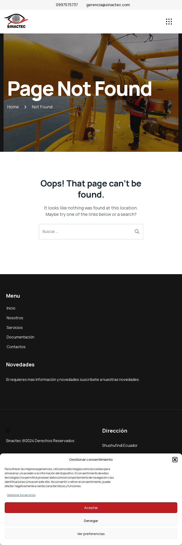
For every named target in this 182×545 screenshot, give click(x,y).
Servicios (15, 327)
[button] (175, 459)
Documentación (20, 337)
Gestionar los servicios (21, 495)
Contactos (16, 346)
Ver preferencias (91, 533)
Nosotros (15, 317)
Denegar (91, 520)
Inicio (11, 308)
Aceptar (91, 507)
